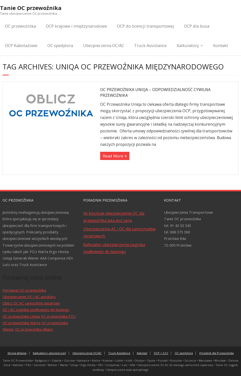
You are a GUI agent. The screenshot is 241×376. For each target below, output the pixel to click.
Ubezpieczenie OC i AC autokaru (29, 296)
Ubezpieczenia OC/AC (103, 45)
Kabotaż (142, 353)
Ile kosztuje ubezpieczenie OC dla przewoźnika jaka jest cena (113, 217)
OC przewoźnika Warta (21, 322)
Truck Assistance (150, 45)
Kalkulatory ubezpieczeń (49, 353)
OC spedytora (60, 45)
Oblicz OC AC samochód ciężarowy (31, 303)
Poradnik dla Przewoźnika (216, 353)
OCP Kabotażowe (21, 45)
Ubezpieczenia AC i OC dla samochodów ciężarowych (119, 232)
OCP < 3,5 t (161, 353)
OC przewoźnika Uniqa (21, 316)
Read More (113, 156)
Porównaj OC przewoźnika (24, 290)
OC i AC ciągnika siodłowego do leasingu (35, 309)
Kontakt (220, 45)
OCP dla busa (196, 26)
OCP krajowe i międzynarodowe (76, 26)
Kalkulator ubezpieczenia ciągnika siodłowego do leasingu (114, 248)
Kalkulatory (188, 45)
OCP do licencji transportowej (145, 26)
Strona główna (16, 353)
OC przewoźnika (20, 26)
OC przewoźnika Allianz (34, 329)
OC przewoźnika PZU (58, 316)
